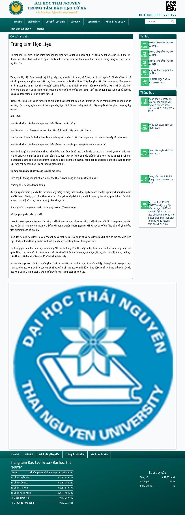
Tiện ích (29, 454)
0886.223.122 (158, 15)
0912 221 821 (66, 502)
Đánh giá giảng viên (49, 454)
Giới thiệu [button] (33, 21)
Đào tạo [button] (74, 21)
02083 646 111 (65, 477)
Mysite (40, 28)
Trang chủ (16, 21)
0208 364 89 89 (65, 492)
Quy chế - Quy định (55, 21)
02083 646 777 (65, 487)
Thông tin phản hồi (75, 454)
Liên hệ (15, 454)
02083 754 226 (65, 482)
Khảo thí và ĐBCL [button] (114, 21)
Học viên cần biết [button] (20, 28)
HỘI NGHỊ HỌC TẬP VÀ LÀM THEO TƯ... (159, 81)
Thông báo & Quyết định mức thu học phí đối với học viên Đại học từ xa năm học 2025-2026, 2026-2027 (161, 105)
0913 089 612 (66, 497)
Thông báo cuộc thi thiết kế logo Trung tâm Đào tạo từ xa (161, 179)
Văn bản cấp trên (99, 454)
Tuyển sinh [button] (92, 21)
